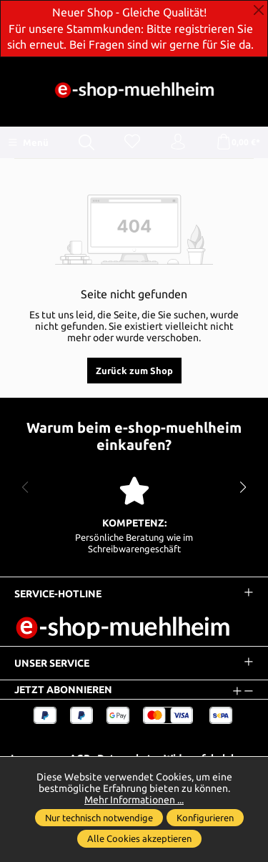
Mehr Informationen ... (134, 799)
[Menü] (28, 142)
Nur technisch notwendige (99, 818)
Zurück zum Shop (134, 371)
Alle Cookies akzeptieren (139, 838)
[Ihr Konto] (178, 142)
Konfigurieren (205, 818)
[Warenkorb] (238, 142)
